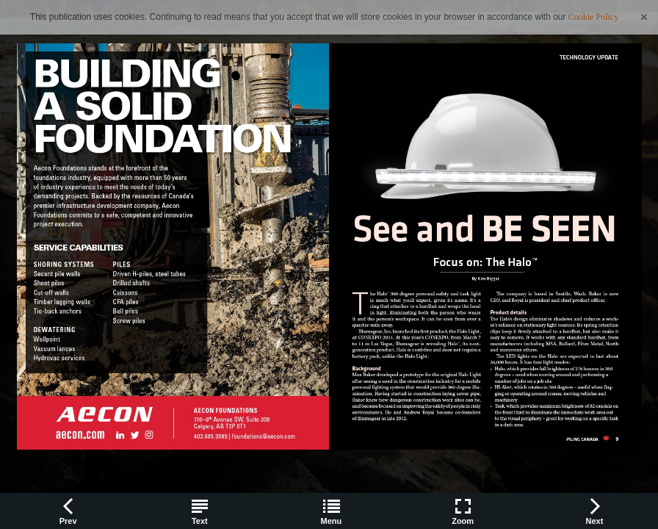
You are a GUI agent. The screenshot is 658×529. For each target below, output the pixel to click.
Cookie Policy (593, 17)
